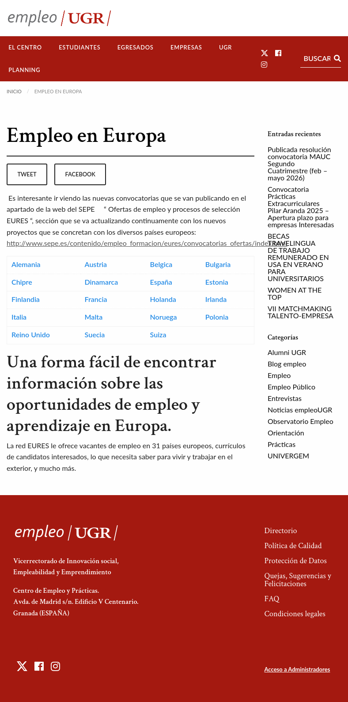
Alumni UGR (287, 352)
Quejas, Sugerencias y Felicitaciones (297, 580)
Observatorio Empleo (300, 421)
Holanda (163, 299)
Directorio (280, 531)
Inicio (14, 91)
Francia (96, 299)
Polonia (217, 317)
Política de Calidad (293, 546)
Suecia (95, 334)
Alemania (26, 264)
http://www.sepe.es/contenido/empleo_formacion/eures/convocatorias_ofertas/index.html (147, 243)
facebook (80, 174)
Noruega (163, 317)
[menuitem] (25, 47)
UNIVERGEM (288, 455)
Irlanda (216, 299)
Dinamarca (101, 282)
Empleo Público (291, 386)
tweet (26, 174)
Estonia (216, 282)
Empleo (279, 375)
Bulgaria (218, 264)
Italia (18, 317)
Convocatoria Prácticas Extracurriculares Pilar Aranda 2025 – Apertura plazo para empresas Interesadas (301, 207)
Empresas (186, 47)
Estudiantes (79, 47)
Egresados (135, 47)
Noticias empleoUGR (300, 409)
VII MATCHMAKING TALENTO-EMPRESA (300, 312)
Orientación (286, 432)
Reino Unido (30, 334)
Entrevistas (285, 398)
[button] (264, 53)
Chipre (21, 282)
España (161, 282)
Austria (96, 264)
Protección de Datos (295, 561)
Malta (94, 317)
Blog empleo (287, 363)
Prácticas (281, 444)
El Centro (25, 47)
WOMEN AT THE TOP (295, 293)
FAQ (271, 599)
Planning (24, 69)
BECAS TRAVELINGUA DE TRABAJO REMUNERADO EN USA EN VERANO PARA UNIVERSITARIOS (298, 257)
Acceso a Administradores (297, 669)
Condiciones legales (294, 614)
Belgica (161, 264)
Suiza (158, 334)
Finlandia (25, 299)
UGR (225, 47)
